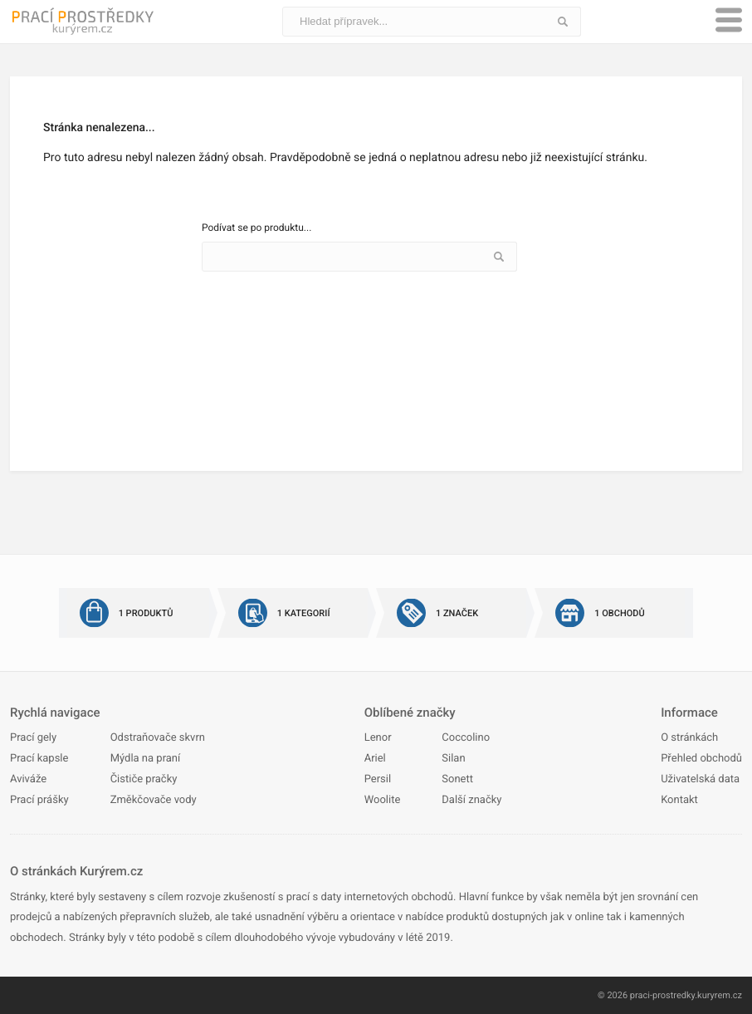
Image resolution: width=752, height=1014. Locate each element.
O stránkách (689, 738)
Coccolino (466, 738)
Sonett (457, 779)
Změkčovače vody (153, 800)
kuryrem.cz (719, 995)
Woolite (382, 800)
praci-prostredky (662, 995)
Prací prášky (39, 800)
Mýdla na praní (145, 758)
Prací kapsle (39, 758)
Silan (453, 758)
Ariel (375, 758)
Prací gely (33, 738)
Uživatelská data (700, 779)
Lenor (378, 738)
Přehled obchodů (701, 758)
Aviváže (28, 779)
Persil (377, 779)
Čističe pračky (144, 779)
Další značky (471, 800)
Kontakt (679, 800)
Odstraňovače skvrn (157, 738)
